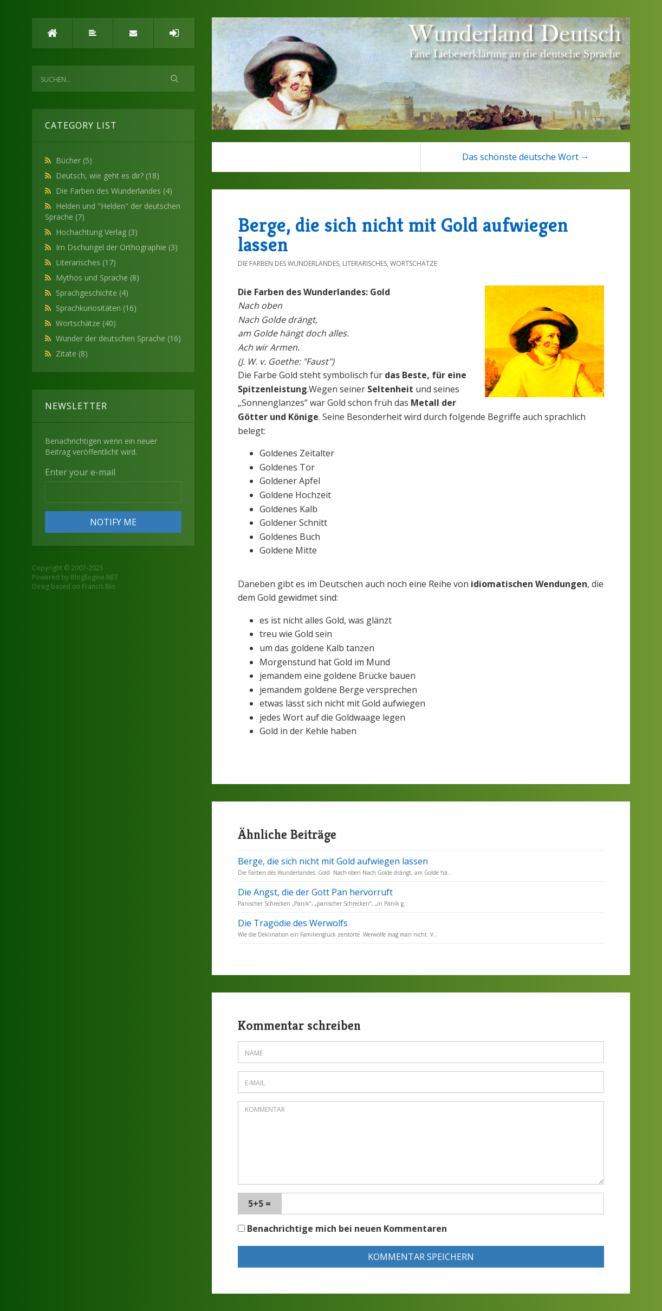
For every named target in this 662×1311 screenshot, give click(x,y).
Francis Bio (98, 586)
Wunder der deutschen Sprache (118, 338)
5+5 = (259, 1204)
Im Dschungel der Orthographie (117, 247)
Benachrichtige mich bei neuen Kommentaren (342, 1228)
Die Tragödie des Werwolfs (293, 923)
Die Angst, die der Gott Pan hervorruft (315, 892)
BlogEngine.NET (94, 577)
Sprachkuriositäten (96, 308)
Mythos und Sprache (97, 277)
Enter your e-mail (80, 472)
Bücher (74, 160)
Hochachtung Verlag (97, 232)
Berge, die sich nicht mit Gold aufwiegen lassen (403, 235)
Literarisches (86, 262)
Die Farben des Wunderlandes (114, 191)
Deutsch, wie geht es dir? (107, 175)
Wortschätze (86, 323)
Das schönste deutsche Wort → (525, 157)
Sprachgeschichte (92, 293)
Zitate (72, 353)
